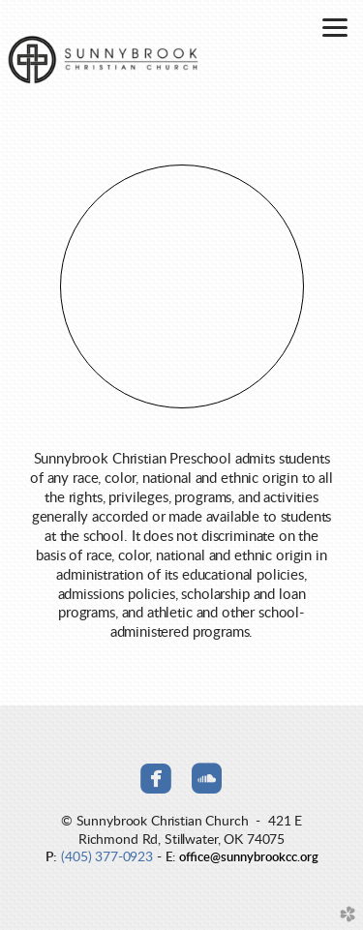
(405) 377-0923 (107, 857)
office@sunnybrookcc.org (248, 857)
